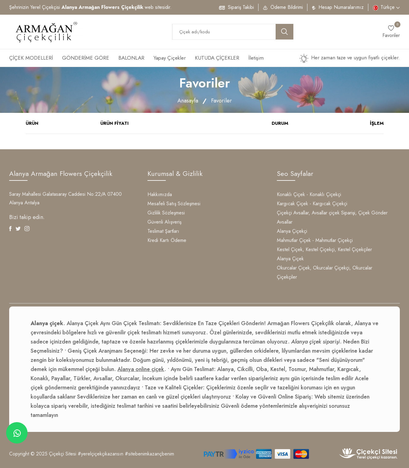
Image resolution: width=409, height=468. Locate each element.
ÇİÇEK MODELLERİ (31, 57)
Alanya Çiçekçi (292, 231)
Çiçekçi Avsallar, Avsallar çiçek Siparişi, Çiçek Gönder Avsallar (332, 217)
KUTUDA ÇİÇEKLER (217, 57)
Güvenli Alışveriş (164, 221)
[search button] (284, 31)
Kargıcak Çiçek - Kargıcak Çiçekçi (312, 203)
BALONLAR (131, 57)
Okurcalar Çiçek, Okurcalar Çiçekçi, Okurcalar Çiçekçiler (324, 272)
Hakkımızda (159, 194)
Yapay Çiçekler (170, 57)
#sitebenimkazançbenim (149, 453)
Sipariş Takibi (241, 7)
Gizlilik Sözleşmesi (166, 212)
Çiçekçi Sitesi (62, 453)
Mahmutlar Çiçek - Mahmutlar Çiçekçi (315, 240)
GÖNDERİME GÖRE (85, 57)
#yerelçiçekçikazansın (100, 453)
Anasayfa (187, 100)
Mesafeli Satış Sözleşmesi (173, 203)
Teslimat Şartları (163, 231)
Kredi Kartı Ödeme (166, 240)
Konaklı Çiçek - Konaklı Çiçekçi (309, 194)
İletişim (256, 57)
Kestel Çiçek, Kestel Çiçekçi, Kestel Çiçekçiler (324, 249)
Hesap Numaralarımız (341, 7)
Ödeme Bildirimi (286, 7)
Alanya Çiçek (290, 258)
